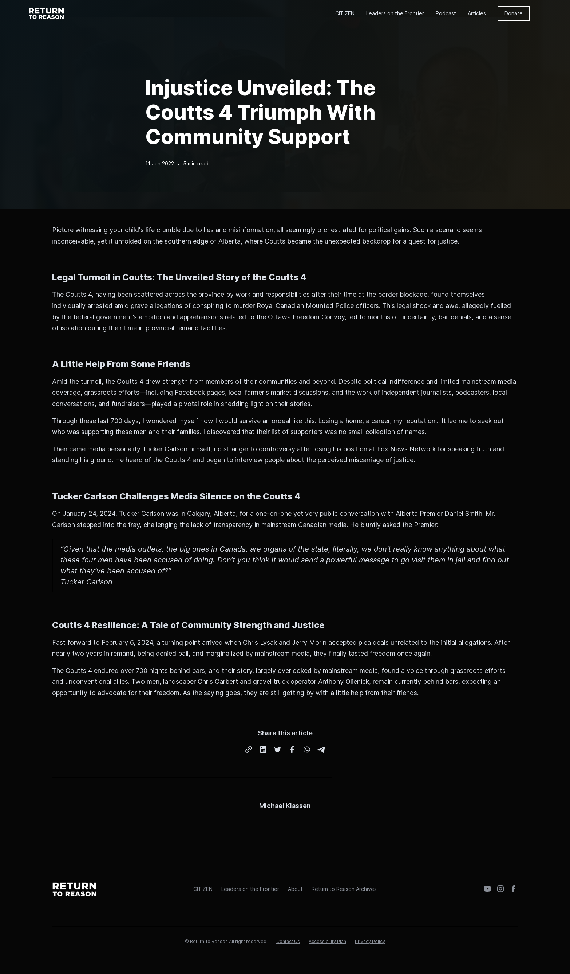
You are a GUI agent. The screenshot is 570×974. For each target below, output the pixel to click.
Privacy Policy (370, 941)
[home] (46, 13)
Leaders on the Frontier (395, 13)
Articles (477, 13)
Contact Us (288, 941)
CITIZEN (345, 13)
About (295, 889)
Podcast (446, 13)
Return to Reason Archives (344, 889)
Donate (513, 13)
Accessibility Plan (327, 941)
